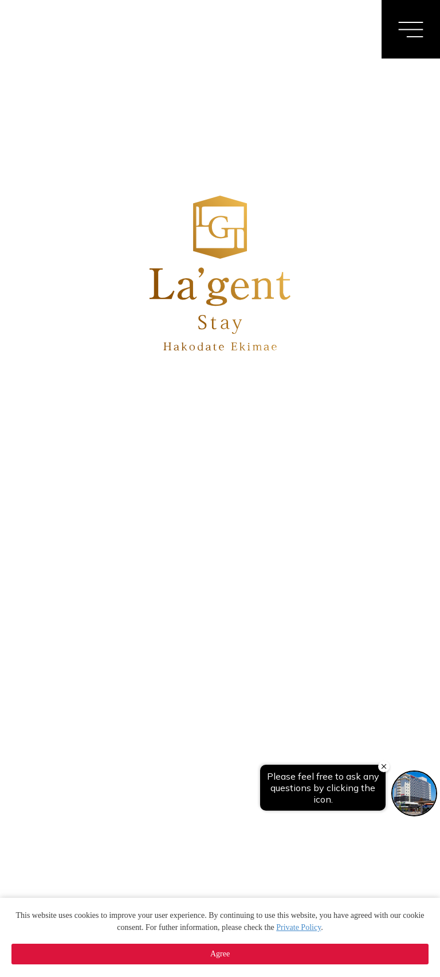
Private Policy (298, 927)
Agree (220, 953)
